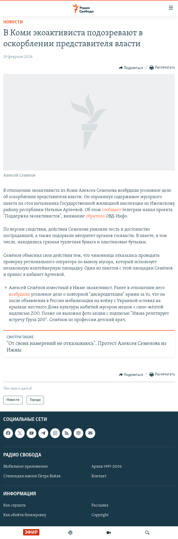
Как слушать (14, 506)
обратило (95, 216)
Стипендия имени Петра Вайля (31, 476)
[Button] (131, 68)
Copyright (99, 515)
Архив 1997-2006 (106, 467)
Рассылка (99, 506)
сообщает (111, 210)
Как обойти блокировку (24, 515)
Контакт (98, 476)
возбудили (19, 294)
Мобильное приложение (25, 467)
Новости (13, 22)
